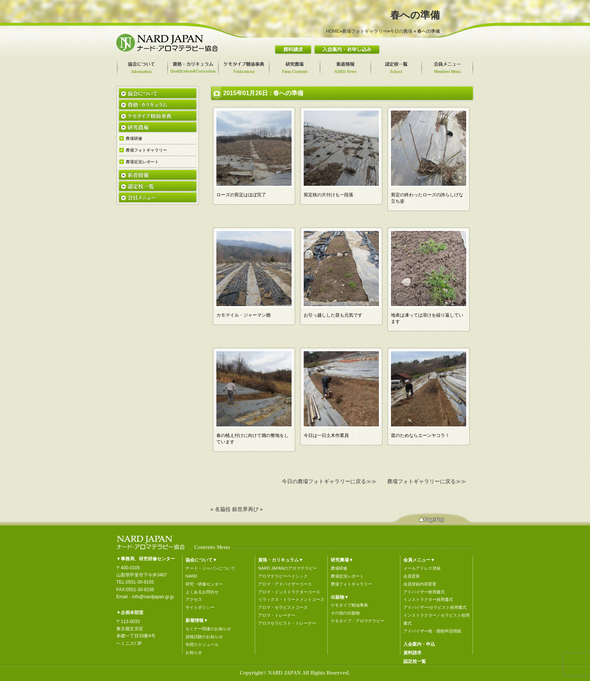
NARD (191, 576)
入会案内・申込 (419, 644)
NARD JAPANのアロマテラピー (287, 568)
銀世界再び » (247, 509)
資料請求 (412, 652)
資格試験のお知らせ (204, 636)
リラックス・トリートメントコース (291, 599)
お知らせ (194, 652)
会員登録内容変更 (419, 584)
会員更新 (411, 576)
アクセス (194, 599)
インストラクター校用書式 (428, 599)
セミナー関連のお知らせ (208, 628)
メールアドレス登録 (422, 568)
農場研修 (339, 568)
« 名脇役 (220, 509)
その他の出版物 (345, 613)
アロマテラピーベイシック (283, 576)
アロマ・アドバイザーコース (285, 584)
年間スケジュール (202, 644)
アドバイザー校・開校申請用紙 (432, 631)
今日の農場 (401, 31)
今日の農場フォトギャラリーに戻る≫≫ (329, 481)
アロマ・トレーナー (276, 615)
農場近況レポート (347, 576)
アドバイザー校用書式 (424, 592)
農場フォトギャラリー (364, 31)
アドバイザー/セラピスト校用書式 (435, 607)
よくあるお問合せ (202, 592)
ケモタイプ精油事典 (349, 605)
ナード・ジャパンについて (210, 568)
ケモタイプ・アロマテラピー (358, 621)
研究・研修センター (204, 584)
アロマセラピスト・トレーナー (287, 623)
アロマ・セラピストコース (283, 607)
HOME (332, 31)
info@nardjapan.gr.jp (153, 596)
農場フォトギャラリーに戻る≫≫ (426, 481)
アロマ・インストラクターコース (289, 592)
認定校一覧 (414, 661)
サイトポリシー (200, 607)
